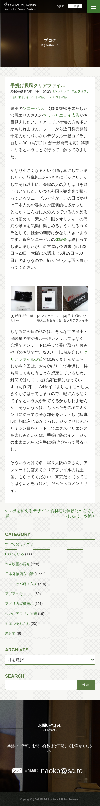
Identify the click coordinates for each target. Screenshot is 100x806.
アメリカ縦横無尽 (19, 604)
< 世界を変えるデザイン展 (27, 513)
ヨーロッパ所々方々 (21, 584)
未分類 (10, 633)
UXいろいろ (61, 92)
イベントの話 (35, 97)
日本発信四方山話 (19, 574)
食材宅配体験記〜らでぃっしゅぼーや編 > (72, 513)
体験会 (61, 239)
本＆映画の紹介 (17, 564)
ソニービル (33, 108)
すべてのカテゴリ (19, 544)
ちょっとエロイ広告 (61, 115)
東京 (21, 97)
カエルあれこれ (17, 623)
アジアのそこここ (19, 594)
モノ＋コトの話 (56, 97)
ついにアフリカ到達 (21, 614)
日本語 (75, 6)
